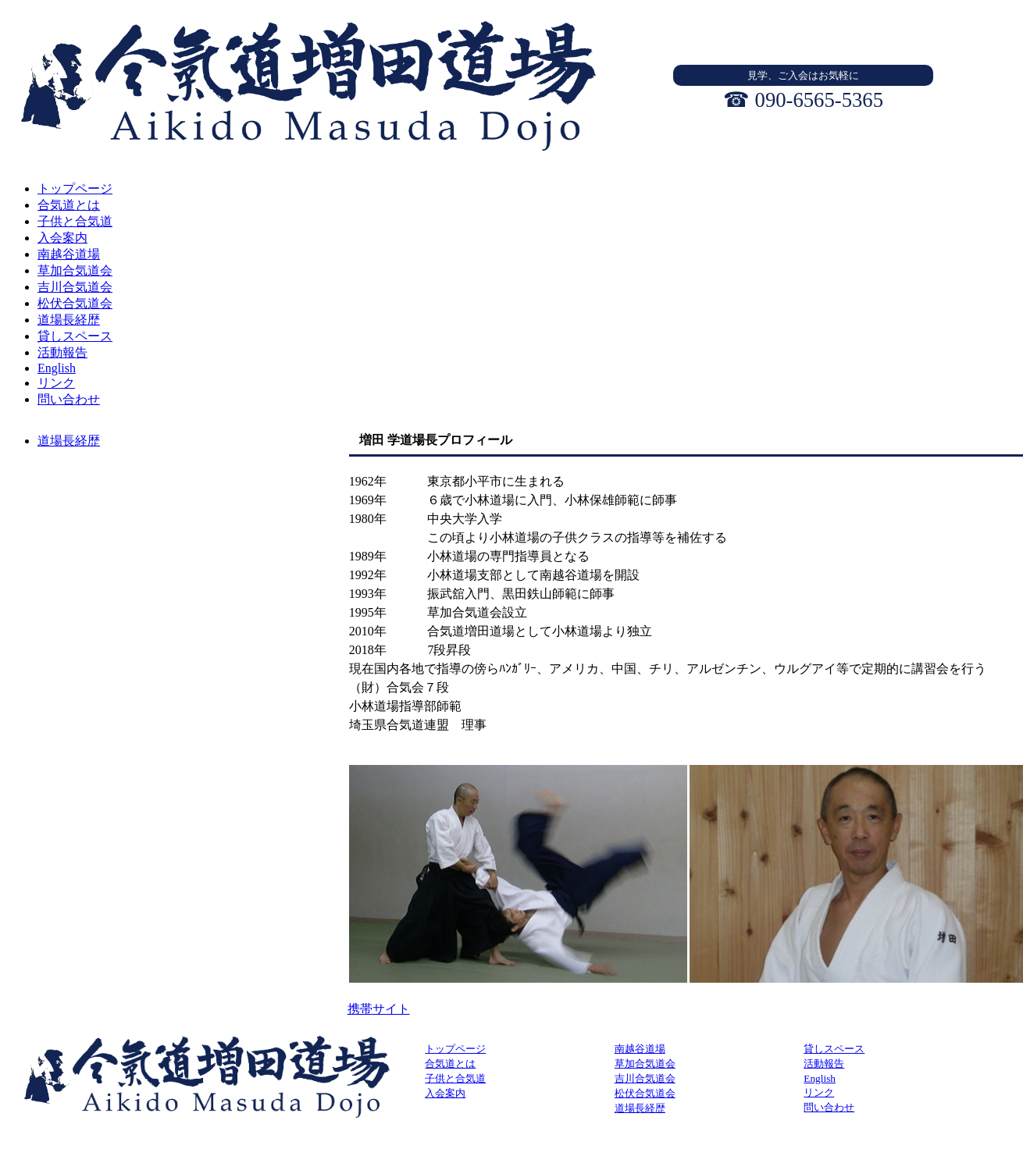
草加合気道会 (645, 1063)
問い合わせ (829, 1107)
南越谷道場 (640, 1049)
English (820, 1078)
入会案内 (445, 1093)
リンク (819, 1092)
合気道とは (450, 1063)
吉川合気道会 (645, 1078)
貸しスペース (834, 1049)
